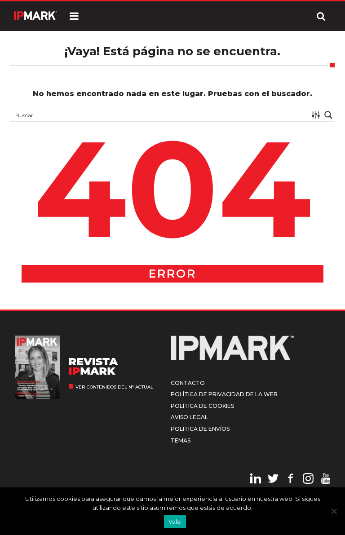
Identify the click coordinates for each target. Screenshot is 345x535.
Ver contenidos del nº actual (114, 387)
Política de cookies (202, 405)
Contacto (188, 383)
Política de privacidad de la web (224, 394)
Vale (174, 521)
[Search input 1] (160, 115)
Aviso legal (189, 417)
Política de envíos (200, 428)
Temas (180, 440)
